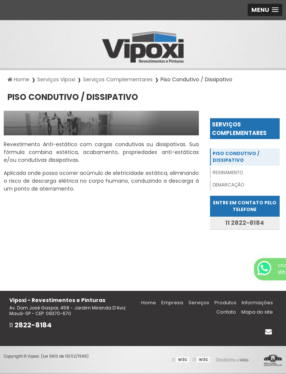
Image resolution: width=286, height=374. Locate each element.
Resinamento (228, 172)
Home (148, 302)
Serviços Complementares (239, 128)
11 (30, 325)
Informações (257, 302)
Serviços (198, 302)
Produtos (225, 302)
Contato (226, 311)
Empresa (172, 302)
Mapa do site (257, 311)
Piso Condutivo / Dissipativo (236, 156)
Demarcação (228, 185)
